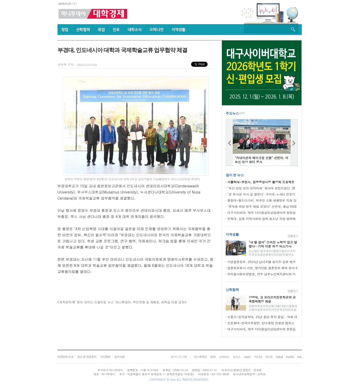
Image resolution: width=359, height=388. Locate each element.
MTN (213, 357)
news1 (247, 357)
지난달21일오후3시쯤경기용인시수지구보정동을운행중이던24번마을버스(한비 (272, 254)
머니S (269, 357)
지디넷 (258, 357)
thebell (279, 357)
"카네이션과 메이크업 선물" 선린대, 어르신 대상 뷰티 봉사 (262, 160)
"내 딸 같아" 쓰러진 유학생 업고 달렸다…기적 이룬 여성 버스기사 (273, 244)
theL (299, 357)
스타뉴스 (224, 357)
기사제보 (105, 357)
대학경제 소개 (66, 357)
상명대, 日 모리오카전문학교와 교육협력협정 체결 (272, 299)
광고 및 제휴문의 (86, 357)
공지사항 (119, 357)
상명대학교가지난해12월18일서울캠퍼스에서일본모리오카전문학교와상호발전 (273, 309)
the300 (290, 357)
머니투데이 (200, 357)
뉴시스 (236, 357)
